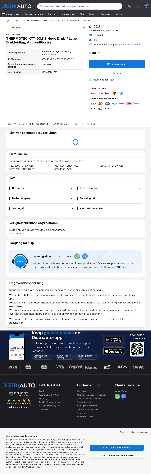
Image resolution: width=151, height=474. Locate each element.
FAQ (76, 123)
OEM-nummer (62, 123)
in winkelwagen (117, 63)
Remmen (105, 14)
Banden (52, 14)
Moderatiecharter (85, 416)
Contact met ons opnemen (89, 398)
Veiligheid (88, 123)
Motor (119, 14)
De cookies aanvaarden (117, 448)
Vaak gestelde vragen (49, 405)
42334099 (22, 165)
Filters (92, 14)
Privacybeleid (83, 413)
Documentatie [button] (17, 233)
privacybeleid (76, 310)
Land (41, 391)
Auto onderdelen (34, 14)
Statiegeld (44, 409)
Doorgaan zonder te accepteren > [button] (134, 432)
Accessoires (67, 14)
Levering (43, 398)
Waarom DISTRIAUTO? (49, 395)
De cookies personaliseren (117, 456)
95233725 (67, 165)
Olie (81, 14)
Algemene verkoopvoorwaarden (91, 395)
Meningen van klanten (87, 405)
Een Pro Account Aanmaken (52, 402)
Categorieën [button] (12, 14)
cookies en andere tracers (29, 459)
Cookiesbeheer (84, 402)
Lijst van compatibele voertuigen (28, 123)
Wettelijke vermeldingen (88, 409)
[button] (129, 6)
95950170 (112, 165)
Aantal (92, 53)
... (75, 59)
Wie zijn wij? (82, 391)
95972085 (22, 169)
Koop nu (117, 73)
